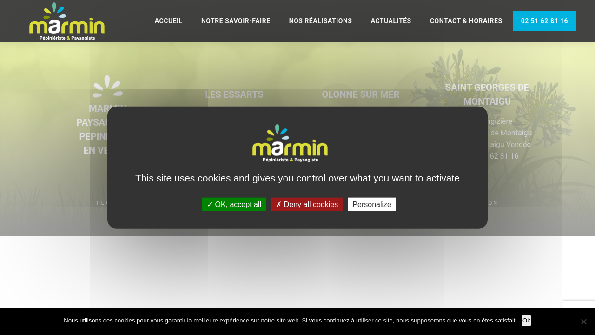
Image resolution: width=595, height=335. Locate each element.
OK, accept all (234, 204)
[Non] (583, 321)
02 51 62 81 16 (544, 21)
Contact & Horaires (466, 21)
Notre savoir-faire (236, 21)
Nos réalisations (320, 21)
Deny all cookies (307, 204)
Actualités (391, 21)
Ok (526, 320)
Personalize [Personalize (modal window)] (371, 204)
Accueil (169, 21)
